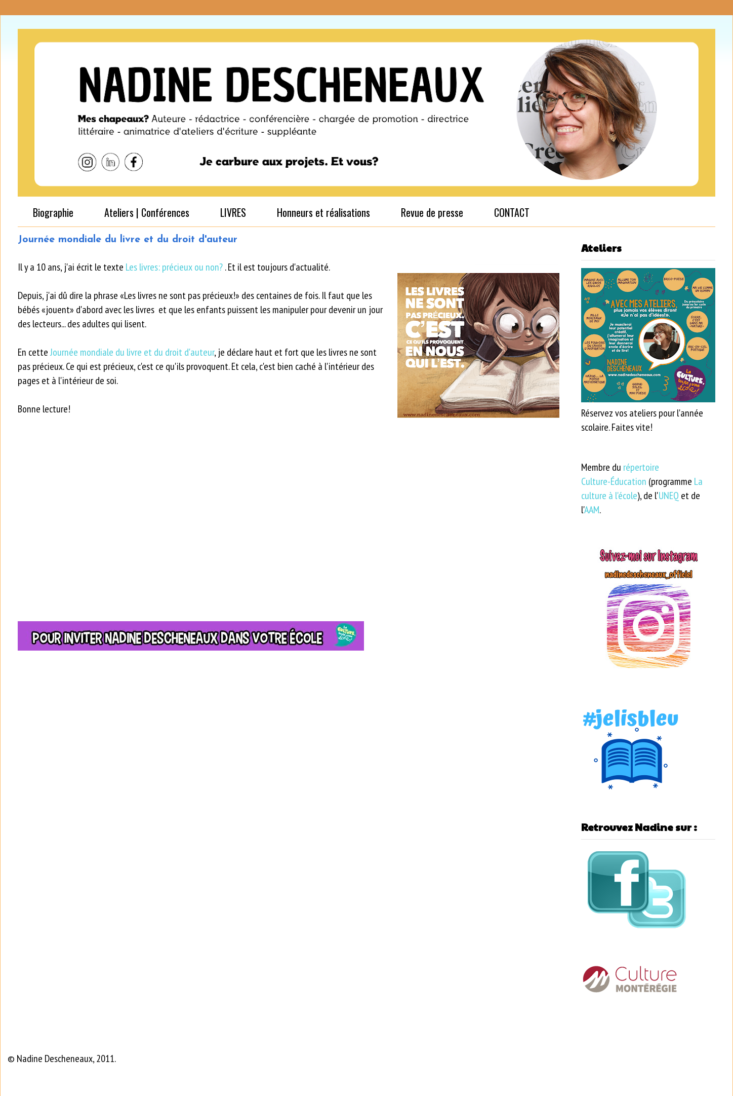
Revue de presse (432, 212)
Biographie (53, 212)
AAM (591, 509)
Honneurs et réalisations (323, 212)
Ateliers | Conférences (146, 212)
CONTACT (512, 212)
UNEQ (669, 495)
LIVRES (233, 212)
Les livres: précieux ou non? (175, 267)
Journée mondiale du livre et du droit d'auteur (132, 352)
